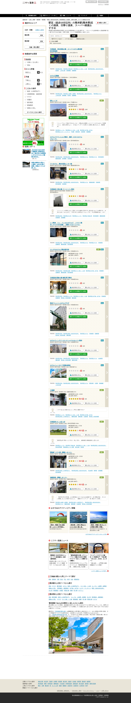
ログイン (100, 4)
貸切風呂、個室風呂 (63, 588)
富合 (61, 579)
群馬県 (60, 681)
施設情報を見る (76, 60)
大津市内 (81, 685)
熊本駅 (57, 70)
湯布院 (87, 683)
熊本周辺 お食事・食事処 (69, 93)
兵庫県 (55, 681)
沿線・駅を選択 (34, 47)
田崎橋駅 (68, 70)
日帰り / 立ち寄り (33, 62)
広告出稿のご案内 (76, 690)
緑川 (68, 579)
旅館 (71, 590)
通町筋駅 (74, 298)
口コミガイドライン (88, 690)
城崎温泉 (56, 683)
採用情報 (106, 695)
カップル (94, 586)
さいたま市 (55, 685)
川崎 (42, 685)
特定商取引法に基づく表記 (90, 695)
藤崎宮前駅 (74, 360)
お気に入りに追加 (92, 60)
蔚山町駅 (90, 470)
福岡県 (88, 681)
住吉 (72, 579)
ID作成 (107, 4)
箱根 (45, 683)
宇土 (65, 579)
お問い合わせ (105, 690)
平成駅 (72, 131)
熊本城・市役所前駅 (66, 298)
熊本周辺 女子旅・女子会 (86, 130)
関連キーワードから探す (30, 688)
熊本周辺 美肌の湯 (67, 69)
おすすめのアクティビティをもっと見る (96, 534)
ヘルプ (97, 690)
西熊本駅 (91, 383)
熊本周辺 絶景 (66, 270)
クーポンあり (69, 39)
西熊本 (54, 579)
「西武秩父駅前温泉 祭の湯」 (59, 614)
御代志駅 (77, 447)
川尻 (58, 579)
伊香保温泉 (69, 683)
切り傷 (75, 590)
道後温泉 (75, 683)
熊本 (50, 579)
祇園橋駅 (74, 70)
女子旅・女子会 (74, 588)
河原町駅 (83, 131)
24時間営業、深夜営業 (34, 94)
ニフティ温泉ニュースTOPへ (99, 571)
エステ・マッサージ (85, 588)
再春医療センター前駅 (68, 447)
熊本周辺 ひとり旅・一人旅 (80, 69)
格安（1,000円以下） (74, 586)
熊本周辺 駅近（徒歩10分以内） (96, 69)
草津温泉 (40, 683)
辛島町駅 (70, 158)
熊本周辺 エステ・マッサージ (62, 131)
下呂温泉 (62, 683)
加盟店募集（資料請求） (63, 690)
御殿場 (64, 685)
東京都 (65, 681)
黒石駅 (82, 447)
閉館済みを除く (80, 39)
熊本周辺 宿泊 (58, 69)
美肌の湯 (66, 590)
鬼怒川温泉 (93, 683)
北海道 (74, 681)
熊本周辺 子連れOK (87, 216)
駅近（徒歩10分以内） (98, 588)
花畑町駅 (57, 244)
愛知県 (84, 681)
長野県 (79, 681)
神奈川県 (40, 681)
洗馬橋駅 (64, 158)
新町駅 (95, 470)
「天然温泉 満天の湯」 (60, 611)
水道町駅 (100, 358)
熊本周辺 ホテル (98, 93)
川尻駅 (96, 383)
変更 (41, 35)
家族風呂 (55, 590)
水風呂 (61, 590)
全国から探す (39, 30)
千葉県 (51, 681)
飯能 (60, 685)
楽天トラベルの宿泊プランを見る (78, 64)
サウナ (54, 586)
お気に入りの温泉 (91, 1)
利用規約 (101, 695)
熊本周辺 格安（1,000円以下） (63, 416)
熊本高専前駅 (58, 447)
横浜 (39, 685)
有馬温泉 (50, 683)
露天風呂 (59, 586)
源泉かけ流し (52, 588)
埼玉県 (46, 681)
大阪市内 (69, 685)
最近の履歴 (103, 1)
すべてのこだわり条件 (34, 112)
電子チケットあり (57, 39)
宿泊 (50, 586)
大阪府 (70, 681)
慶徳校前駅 (58, 158)
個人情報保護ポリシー (77, 695)
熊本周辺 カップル (59, 130)
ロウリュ (80, 590)
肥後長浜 (76, 579)
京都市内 (75, 685)
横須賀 (47, 685)
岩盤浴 (29, 99)
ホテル (65, 586)
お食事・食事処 (102, 586)
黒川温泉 (81, 683)
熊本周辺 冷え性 (67, 216)
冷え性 (50, 590)
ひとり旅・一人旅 (86, 586)
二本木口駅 (62, 70)
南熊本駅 (77, 131)
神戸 (86, 685)
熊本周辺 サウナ (93, 157)
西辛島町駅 (101, 157)
